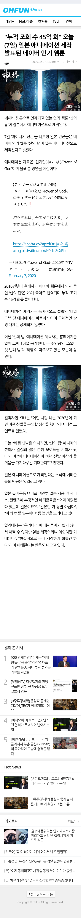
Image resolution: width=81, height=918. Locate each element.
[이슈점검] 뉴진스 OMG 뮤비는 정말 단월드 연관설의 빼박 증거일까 (42, 861)
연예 (69, 21)
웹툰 (6, 64)
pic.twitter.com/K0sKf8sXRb (43, 250)
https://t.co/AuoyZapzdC (32, 243)
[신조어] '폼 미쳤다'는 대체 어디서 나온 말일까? (35, 851)
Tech (56, 21)
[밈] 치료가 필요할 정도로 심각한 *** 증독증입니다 (38, 880)
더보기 (72, 821)
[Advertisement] (40, 596)
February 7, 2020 (22, 275)
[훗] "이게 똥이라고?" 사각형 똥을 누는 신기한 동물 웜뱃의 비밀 (42, 870)
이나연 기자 (70, 62)
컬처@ (43, 21)
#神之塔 (60, 243)
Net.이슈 (26, 21)
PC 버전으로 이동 (41, 894)
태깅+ (9, 21)
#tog (17, 250)
